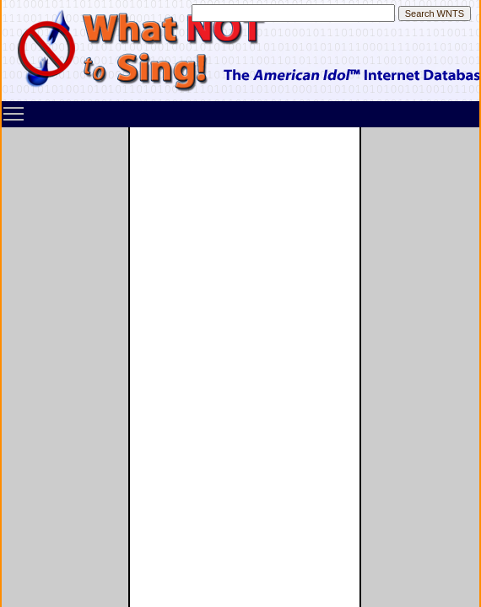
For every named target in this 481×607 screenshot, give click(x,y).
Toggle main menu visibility (14, 108)
